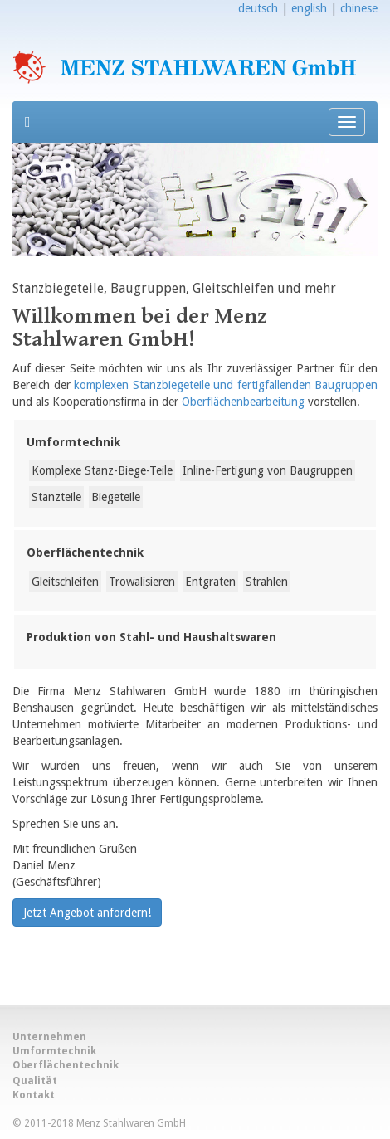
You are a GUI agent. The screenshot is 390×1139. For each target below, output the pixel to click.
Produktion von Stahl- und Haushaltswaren (151, 637)
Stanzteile (56, 497)
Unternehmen (49, 1037)
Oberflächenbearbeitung (243, 401)
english (309, 8)
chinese (359, 8)
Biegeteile (115, 497)
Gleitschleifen (65, 581)
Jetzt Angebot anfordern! (87, 912)
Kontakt (33, 1095)
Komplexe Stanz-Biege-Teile (102, 470)
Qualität (34, 1081)
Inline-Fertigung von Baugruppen (268, 470)
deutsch (258, 8)
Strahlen (267, 581)
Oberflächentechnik (85, 552)
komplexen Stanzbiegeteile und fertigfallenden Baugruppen (226, 385)
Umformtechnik (73, 442)
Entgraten (210, 581)
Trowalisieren (142, 581)
